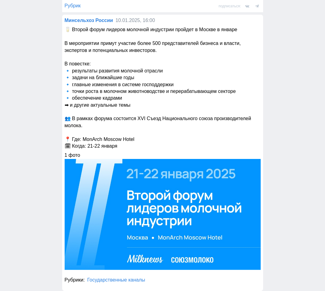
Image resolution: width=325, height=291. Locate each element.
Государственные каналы (116, 279)
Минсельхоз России (89, 20)
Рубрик (73, 5)
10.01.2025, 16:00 (135, 20)
